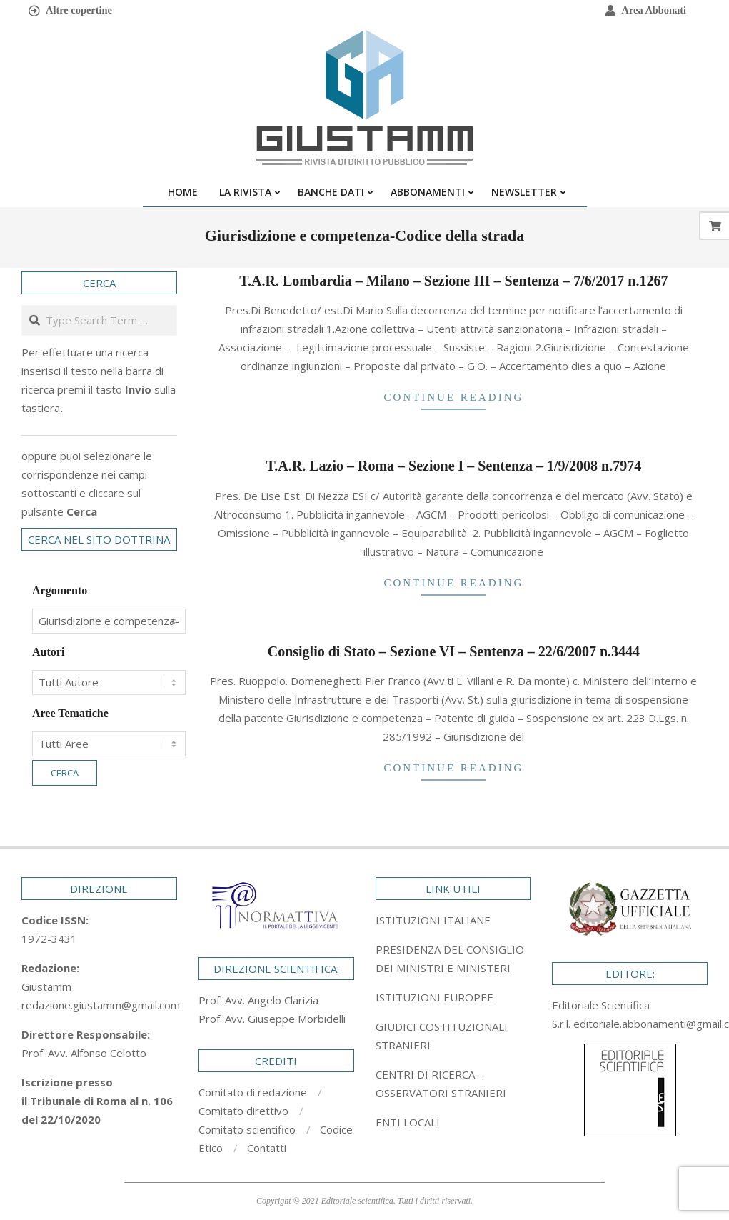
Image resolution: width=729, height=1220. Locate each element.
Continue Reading (453, 397)
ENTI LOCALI (408, 1122)
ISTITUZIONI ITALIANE (433, 920)
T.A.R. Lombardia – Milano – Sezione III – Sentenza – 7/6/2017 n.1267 (453, 281)
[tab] (453, 958)
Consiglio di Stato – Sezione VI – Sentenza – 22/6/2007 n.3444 (454, 651)
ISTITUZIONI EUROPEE (434, 997)
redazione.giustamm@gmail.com (100, 1005)
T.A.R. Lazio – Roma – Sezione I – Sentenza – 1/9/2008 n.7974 (454, 466)
